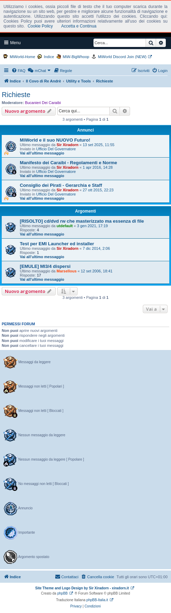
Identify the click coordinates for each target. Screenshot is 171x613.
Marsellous (66, 271)
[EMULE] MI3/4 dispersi (45, 266)
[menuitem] (18, 70)
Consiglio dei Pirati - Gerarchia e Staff (61, 185)
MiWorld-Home (22, 57)
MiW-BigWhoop (76, 57)
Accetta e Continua (78, 26)
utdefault (65, 226)
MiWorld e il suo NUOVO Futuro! (55, 140)
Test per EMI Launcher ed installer (57, 243)
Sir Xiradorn (68, 145)
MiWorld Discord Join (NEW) (122, 57)
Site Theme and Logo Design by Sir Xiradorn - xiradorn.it (82, 588)
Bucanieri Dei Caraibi (43, 103)
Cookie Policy (40, 26)
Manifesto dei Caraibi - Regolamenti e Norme (68, 162)
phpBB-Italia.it (97, 600)
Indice (49, 57)
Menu (12, 42)
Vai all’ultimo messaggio (42, 153)
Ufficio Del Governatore (56, 149)
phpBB (62, 593)
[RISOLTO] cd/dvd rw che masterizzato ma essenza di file (82, 221)
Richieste (16, 94)
